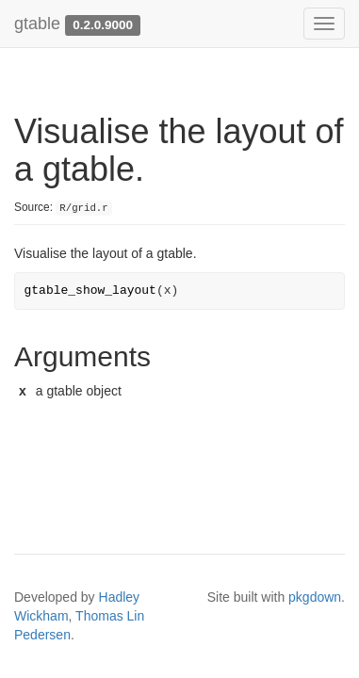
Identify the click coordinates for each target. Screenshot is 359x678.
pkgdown (314, 597)
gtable (37, 23)
